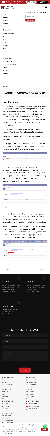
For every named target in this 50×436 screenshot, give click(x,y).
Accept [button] (44, 429)
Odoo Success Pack (7, 384)
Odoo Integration (30, 387)
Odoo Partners (6, 387)
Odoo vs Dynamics (7, 411)
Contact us (5, 391)
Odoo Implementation (32, 384)
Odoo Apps (5, 382)
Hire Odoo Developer (31, 382)
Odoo (3, 380)
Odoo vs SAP (5, 408)
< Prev (6, 270)
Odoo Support (30, 389)
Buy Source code (6, 389)
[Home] (8, 8)
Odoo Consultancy (31, 394)
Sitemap (4, 399)
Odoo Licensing (30, 399)
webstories (5, 396)
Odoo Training (30, 396)
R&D (3, 394)
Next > (43, 270)
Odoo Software (6, 406)
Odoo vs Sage (6, 418)
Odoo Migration (30, 391)
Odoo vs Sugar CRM (7, 420)
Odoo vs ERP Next (7, 413)
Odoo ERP (5, 404)
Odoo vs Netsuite (6, 415)
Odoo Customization (31, 380)
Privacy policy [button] (7, 433)
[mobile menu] (46, 7)
